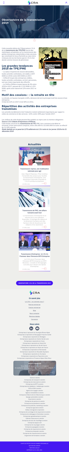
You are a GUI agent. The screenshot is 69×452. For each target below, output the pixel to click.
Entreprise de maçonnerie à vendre (35, 429)
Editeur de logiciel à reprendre (34, 410)
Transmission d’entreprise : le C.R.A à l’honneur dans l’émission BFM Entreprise (34, 255)
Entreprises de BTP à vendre (35, 384)
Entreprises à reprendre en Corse (34, 341)
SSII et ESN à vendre (34, 388)
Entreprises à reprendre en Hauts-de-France (34, 347)
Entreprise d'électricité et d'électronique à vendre (34, 395)
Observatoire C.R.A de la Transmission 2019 (34, 283)
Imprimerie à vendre (34, 399)
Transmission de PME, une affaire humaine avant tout (34, 211)
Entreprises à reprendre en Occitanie (34, 354)
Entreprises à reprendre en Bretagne (34, 337)
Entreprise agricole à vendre (34, 407)
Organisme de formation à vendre (35, 435)
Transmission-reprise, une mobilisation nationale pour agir (34, 170)
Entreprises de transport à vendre (34, 380)
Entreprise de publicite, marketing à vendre (34, 405)
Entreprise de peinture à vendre (34, 401)
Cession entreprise (34, 307)
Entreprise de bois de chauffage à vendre (34, 420)
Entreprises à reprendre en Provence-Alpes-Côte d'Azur (34, 358)
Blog (34, 310)
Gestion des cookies (34, 445)
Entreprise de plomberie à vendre (35, 403)
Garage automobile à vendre (34, 397)
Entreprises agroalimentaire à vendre (34, 416)
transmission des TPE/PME (15, 50)
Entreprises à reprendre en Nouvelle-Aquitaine (34, 352)
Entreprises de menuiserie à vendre (35, 382)
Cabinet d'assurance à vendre (35, 418)
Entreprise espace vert (35, 422)
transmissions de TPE (28, 123)
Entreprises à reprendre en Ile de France (34, 345)
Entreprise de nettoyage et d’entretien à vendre (34, 414)
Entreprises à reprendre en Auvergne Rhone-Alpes (34, 332)
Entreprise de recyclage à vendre (35, 425)
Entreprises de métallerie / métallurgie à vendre (35, 386)
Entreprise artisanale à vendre (35, 431)
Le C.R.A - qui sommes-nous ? (34, 301)
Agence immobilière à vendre (35, 392)
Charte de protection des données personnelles (34, 443)
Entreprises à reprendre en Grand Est (34, 343)
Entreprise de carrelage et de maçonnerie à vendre (34, 412)
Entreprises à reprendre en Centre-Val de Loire (34, 339)
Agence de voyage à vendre (34, 390)
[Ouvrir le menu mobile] (2, 2)
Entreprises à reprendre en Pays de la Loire (34, 356)
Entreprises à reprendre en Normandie (34, 349)
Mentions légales (34, 316)
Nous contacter (34, 313)
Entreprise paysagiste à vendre (34, 427)
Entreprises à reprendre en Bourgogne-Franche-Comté (34, 334)
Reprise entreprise (34, 304)
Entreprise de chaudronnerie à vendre (34, 433)
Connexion (34, 319)
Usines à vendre (35, 377)
